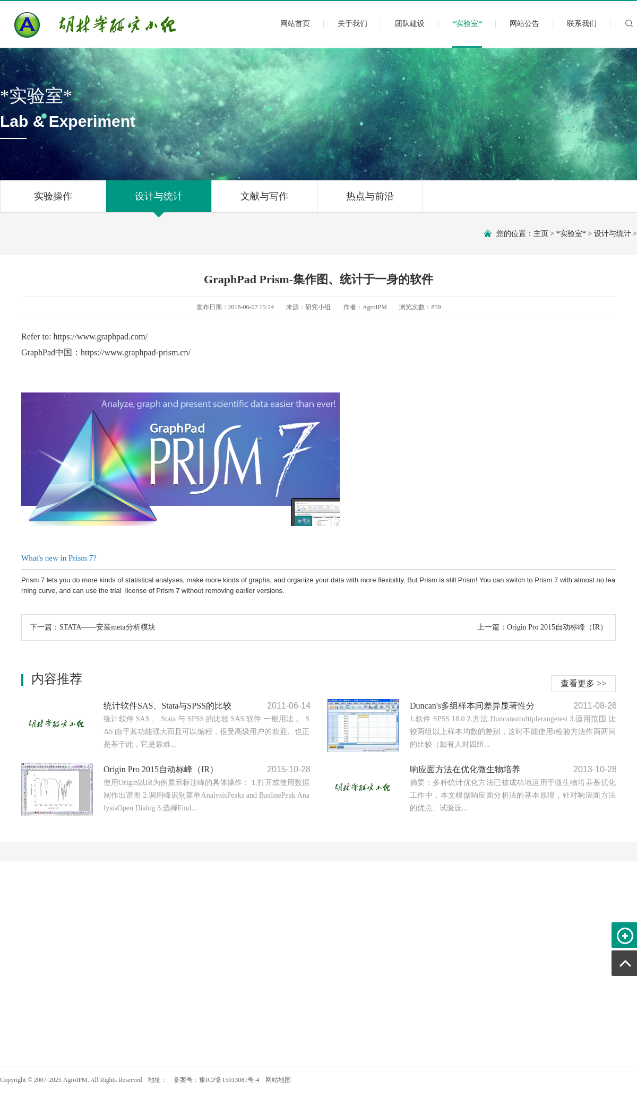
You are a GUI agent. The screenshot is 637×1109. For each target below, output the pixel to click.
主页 (540, 234)
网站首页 (295, 24)
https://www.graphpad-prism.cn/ (136, 352)
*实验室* (467, 33)
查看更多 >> (583, 683)
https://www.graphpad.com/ (100, 336)
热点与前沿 (370, 201)
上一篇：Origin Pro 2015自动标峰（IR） (542, 627)
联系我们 (582, 24)
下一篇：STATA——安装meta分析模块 (93, 627)
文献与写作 (264, 201)
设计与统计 (159, 201)
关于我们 (352, 24)
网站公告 (524, 24)
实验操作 (53, 201)
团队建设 (410, 24)
